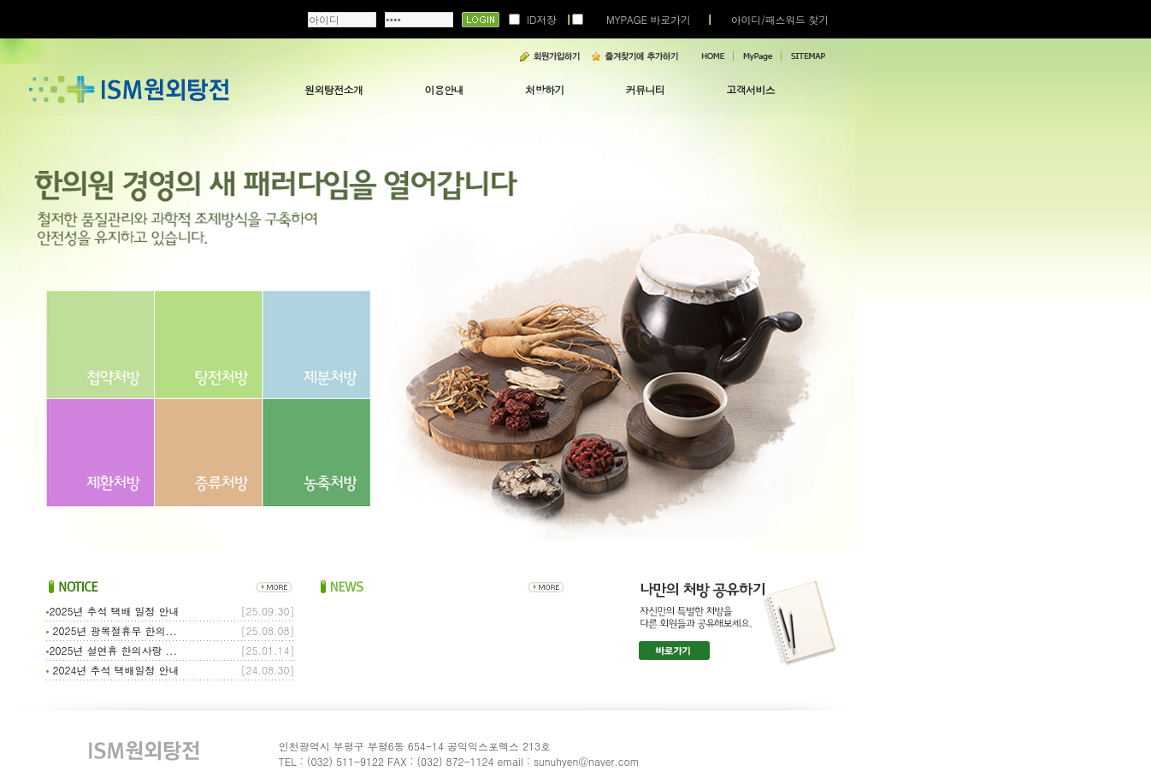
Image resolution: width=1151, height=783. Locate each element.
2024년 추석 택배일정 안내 (112, 669)
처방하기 (544, 89)
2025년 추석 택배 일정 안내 (112, 610)
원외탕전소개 (333, 89)
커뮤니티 (645, 89)
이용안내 (443, 89)
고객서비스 (750, 89)
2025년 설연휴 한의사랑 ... (111, 650)
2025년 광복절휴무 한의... (111, 630)
